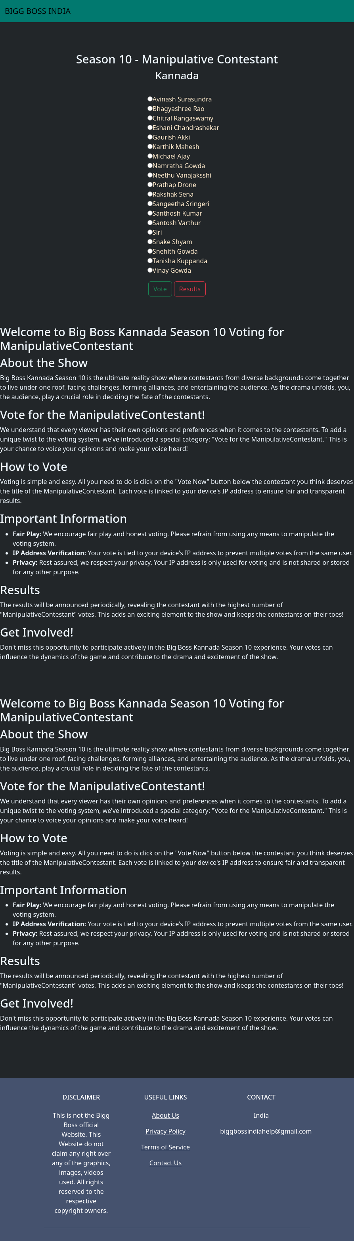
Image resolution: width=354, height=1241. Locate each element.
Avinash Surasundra (179, 99)
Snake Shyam (169, 241)
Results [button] (190, 289)
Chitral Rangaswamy (180, 118)
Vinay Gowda (169, 270)
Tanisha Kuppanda (177, 260)
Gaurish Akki (168, 137)
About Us (165, 1115)
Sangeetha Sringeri (178, 203)
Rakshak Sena (170, 194)
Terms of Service (165, 1147)
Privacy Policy (165, 1131)
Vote (160, 289)
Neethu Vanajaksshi (179, 175)
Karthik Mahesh (173, 146)
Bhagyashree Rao (176, 108)
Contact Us (165, 1163)
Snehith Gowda (172, 251)
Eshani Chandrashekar (183, 127)
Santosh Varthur (174, 222)
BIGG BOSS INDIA (38, 11)
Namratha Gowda (176, 165)
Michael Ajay (168, 156)
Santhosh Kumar (174, 213)
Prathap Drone (171, 184)
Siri (154, 232)
